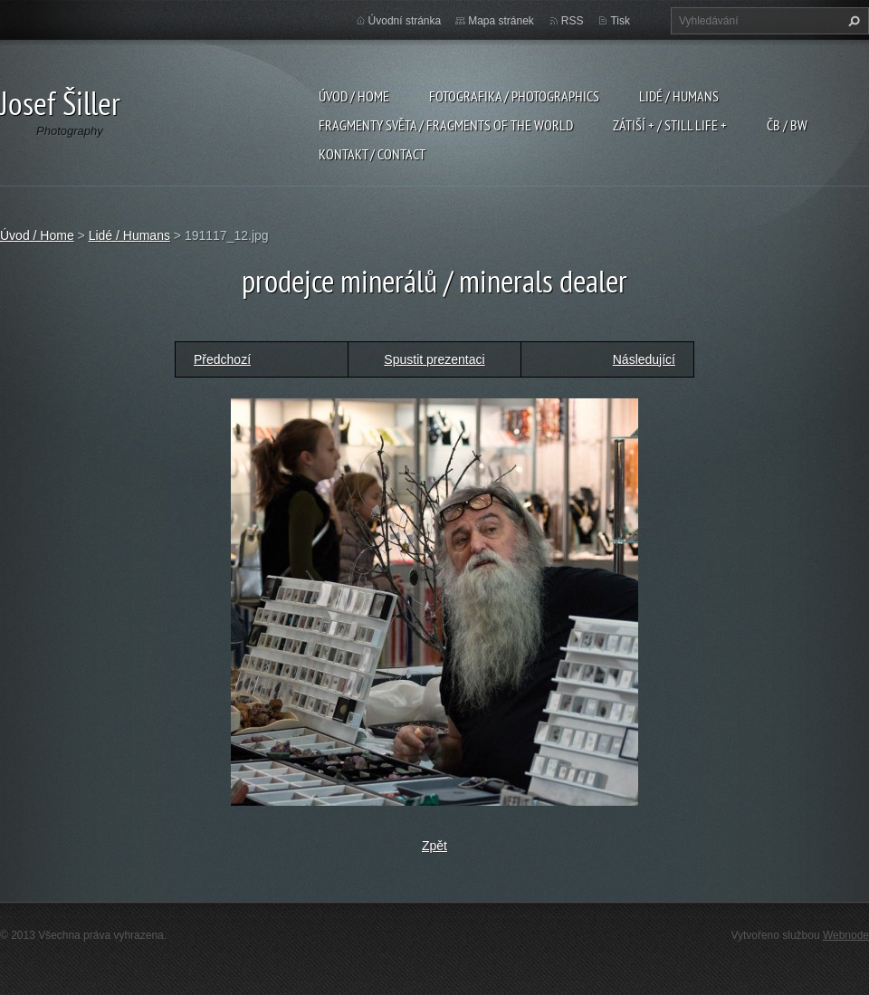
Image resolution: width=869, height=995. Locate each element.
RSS (572, 20)
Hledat (851, 20)
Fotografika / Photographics (514, 96)
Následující (644, 359)
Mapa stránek (501, 20)
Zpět (434, 845)
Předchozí (222, 359)
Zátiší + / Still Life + (670, 125)
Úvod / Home (354, 96)
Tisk (620, 20)
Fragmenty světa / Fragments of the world (446, 125)
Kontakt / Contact (372, 154)
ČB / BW (787, 125)
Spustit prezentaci (434, 359)
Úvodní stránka (405, 20)
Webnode (846, 935)
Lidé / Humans (679, 96)
